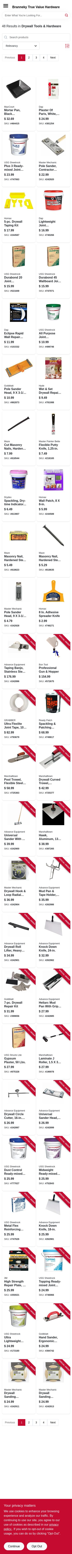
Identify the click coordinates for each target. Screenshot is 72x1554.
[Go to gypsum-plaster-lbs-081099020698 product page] (18, 1052)
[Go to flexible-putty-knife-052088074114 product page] (53, 438)
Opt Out (37, 1546)
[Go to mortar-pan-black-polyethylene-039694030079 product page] (18, 104)
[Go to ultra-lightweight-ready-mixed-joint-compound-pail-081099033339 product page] (18, 1331)
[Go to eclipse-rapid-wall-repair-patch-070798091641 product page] (18, 327)
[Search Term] (36, 15)
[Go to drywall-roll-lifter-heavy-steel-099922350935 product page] (18, 940)
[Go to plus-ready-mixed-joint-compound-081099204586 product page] (18, 159)
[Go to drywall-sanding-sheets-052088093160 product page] (53, 1387)
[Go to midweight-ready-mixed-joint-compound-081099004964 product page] (53, 1163)
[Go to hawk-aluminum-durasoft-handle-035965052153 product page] (53, 829)
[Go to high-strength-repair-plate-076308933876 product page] (18, 1275)
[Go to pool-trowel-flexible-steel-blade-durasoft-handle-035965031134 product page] (18, 773)
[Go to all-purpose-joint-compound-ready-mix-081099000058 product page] (53, 327)
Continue (14, 1546)
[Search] (66, 15)
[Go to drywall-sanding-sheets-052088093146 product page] (18, 1387)
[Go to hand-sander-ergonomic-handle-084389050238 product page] (53, 1331)
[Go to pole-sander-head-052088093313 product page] (18, 606)
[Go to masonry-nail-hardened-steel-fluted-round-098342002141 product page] (53, 550)
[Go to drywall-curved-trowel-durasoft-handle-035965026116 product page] (53, 773)
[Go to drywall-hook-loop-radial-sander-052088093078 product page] (18, 884)
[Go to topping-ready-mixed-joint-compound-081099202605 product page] (53, 1275)
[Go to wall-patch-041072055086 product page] (53, 494)
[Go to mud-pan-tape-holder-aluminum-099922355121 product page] (53, 884)
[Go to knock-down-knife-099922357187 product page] (53, 1219)
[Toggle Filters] (67, 46)
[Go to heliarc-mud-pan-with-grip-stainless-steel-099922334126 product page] (53, 996)
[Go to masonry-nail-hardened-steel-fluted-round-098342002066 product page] (18, 550)
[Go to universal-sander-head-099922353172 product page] (53, 1107)
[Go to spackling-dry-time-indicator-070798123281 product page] (18, 494)
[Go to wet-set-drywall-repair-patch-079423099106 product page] (53, 383)
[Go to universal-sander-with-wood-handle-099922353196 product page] (18, 829)
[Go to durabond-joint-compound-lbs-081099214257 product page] (18, 271)
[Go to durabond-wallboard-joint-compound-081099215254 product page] (53, 271)
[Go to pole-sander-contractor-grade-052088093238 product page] (53, 159)
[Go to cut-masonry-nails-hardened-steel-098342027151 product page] (18, 438)
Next (53, 57)
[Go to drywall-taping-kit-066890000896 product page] (18, 215)
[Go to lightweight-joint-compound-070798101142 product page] (53, 215)
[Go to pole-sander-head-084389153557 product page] (18, 383)
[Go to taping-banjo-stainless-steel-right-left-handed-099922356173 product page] (18, 661)
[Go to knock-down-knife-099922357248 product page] (53, 940)
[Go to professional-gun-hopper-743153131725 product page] (53, 661)
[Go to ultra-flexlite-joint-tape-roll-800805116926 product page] (18, 717)
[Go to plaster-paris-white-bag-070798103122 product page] (53, 104)
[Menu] (5, 5)
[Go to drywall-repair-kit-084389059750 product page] (18, 996)
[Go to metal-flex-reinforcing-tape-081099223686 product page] (18, 1219)
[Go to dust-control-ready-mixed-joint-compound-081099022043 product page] (18, 1163)
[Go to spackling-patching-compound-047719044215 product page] (53, 717)
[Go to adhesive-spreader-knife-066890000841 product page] (53, 606)
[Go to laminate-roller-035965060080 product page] (53, 1052)
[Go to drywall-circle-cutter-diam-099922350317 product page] (18, 1107)
